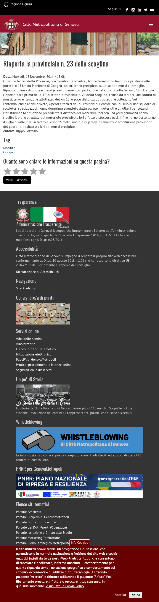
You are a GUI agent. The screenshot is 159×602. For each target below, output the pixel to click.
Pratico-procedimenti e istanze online (43, 365)
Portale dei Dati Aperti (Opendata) (41, 527)
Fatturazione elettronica (33, 354)
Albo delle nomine (29, 339)
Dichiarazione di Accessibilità (37, 272)
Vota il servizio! (17, 180)
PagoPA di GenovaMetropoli (36, 360)
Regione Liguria (18, 4)
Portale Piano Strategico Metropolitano (45, 543)
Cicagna (9, 152)
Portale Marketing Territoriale (38, 538)
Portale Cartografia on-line (36, 522)
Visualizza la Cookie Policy (65, 591)
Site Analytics (26, 288)
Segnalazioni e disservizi (34, 370)
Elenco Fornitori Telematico (36, 349)
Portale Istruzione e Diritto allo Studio (44, 533)
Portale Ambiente (29, 512)
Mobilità (9, 148)
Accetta (120, 599)
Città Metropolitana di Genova (51, 24)
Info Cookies (79, 547)
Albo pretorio (25, 344)
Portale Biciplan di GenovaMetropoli (42, 517)
